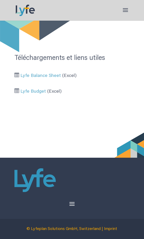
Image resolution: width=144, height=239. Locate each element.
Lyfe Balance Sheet (40, 76)
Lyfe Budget (33, 91)
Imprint (110, 229)
